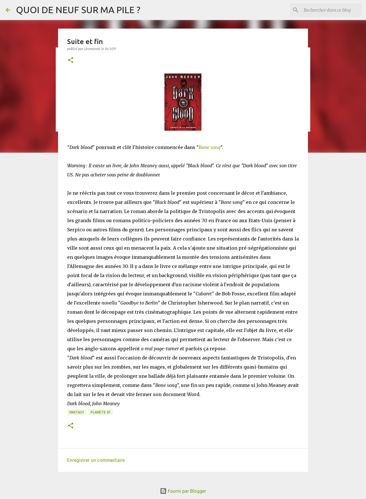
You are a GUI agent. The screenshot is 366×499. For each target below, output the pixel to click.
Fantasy (76, 412)
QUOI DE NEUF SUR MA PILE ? (78, 10)
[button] (70, 60)
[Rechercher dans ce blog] (331, 10)
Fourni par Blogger (183, 491)
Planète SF (100, 412)
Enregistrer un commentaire (96, 460)
